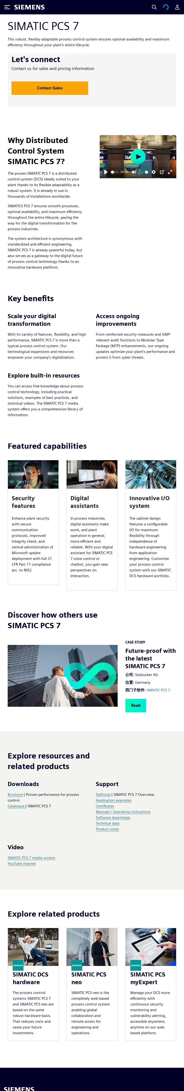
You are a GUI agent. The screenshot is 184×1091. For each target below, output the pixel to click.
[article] (33, 522)
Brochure (15, 794)
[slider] (115, 172)
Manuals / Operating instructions (123, 812)
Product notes (107, 829)
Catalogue (16, 806)
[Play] (106, 172)
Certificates (105, 806)
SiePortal (103, 794)
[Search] (154, 7)
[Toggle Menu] (7, 7)
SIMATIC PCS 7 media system (31, 858)
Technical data (107, 823)
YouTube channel (22, 863)
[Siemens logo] (29, 7)
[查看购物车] (166, 7)
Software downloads (113, 817)
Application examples (114, 800)
